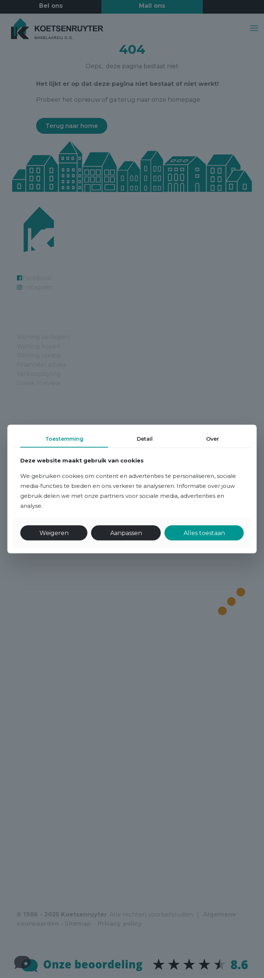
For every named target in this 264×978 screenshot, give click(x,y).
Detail (145, 439)
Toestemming (64, 439)
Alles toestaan (204, 532)
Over (212, 439)
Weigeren (54, 532)
